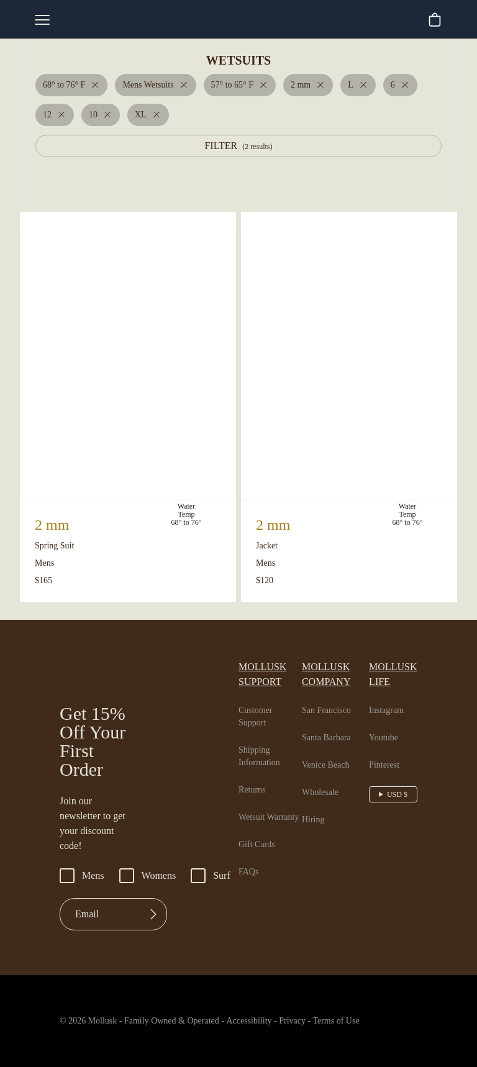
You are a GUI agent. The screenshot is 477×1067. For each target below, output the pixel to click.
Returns (254, 773)
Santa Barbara (332, 720)
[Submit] (153, 915)
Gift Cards (258, 840)
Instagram (391, 693)
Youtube (387, 720)
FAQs (248, 867)
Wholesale (324, 775)
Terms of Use (363, 1022)
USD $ (398, 777)
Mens (83, 876)
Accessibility (262, 1022)
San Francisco (332, 693)
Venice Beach (331, 748)
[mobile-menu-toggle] (42, 19)
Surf (218, 876)
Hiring (315, 802)
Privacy (314, 1022)
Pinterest (388, 748)
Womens (152, 876)
